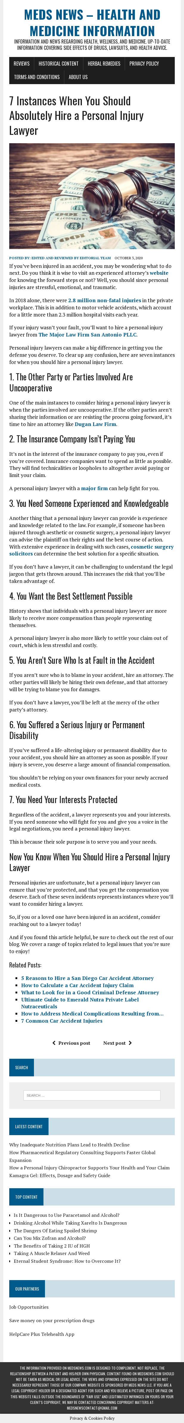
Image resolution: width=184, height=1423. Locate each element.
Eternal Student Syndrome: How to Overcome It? (67, 1261)
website (159, 272)
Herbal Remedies (104, 63)
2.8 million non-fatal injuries (104, 300)
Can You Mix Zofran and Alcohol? (50, 1238)
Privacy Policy (144, 63)
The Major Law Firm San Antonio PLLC (87, 334)
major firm (94, 488)
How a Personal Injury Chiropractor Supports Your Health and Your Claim (89, 1167)
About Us (78, 77)
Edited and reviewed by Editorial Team (71, 258)
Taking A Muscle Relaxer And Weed (52, 1253)
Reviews (21, 63)
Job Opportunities (29, 1307)
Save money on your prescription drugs (51, 1320)
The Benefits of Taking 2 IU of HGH (52, 1246)
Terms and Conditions (37, 77)
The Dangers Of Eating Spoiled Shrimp (55, 1230)
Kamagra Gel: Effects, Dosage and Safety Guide (59, 1175)
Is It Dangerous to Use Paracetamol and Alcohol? (66, 1215)
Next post (117, 1043)
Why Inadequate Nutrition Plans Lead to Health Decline (69, 1144)
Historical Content (59, 63)
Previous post (71, 1043)
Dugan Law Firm (95, 424)
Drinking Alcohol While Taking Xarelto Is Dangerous (70, 1223)
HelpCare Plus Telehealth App (41, 1334)
